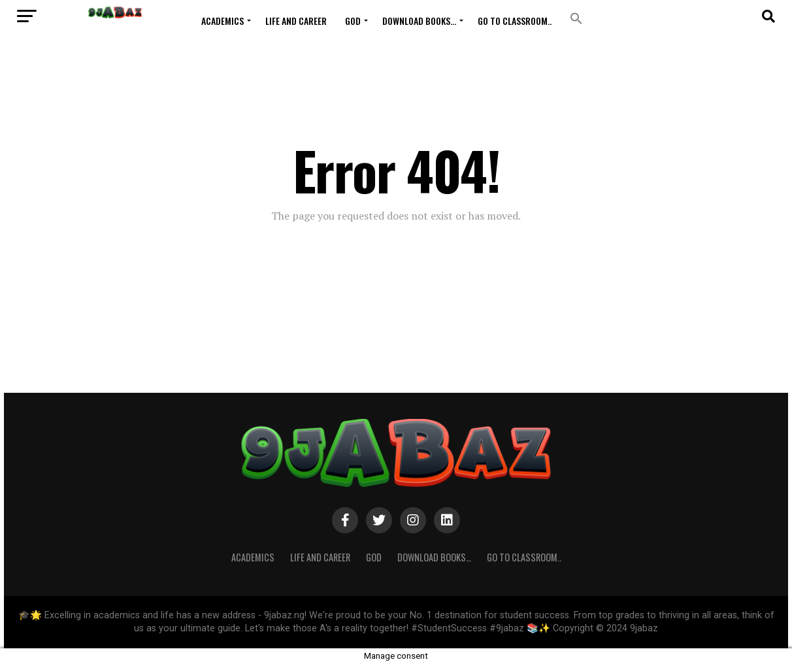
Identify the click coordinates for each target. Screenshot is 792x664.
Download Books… (419, 20)
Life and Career (296, 20)
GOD (353, 20)
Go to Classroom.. (515, 20)
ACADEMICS (222, 20)
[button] (576, 18)
